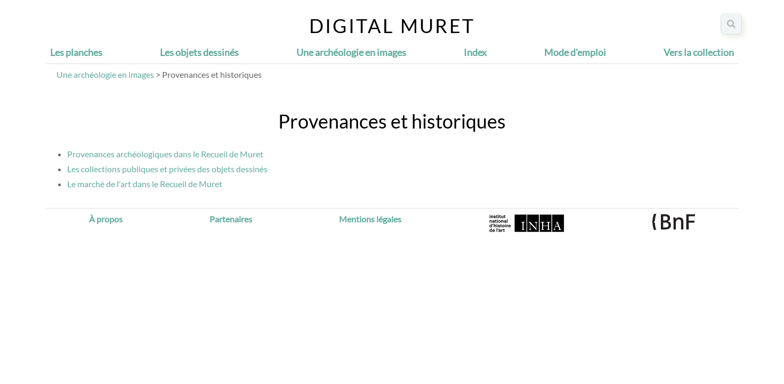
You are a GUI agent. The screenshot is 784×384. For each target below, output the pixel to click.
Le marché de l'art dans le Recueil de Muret (144, 184)
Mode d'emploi (575, 52)
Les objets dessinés (199, 52)
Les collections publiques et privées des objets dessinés (167, 169)
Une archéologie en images (351, 52)
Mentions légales (370, 219)
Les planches (76, 52)
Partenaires (230, 219)
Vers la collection (699, 52)
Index (475, 52)
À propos (106, 219)
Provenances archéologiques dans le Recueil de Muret (165, 154)
